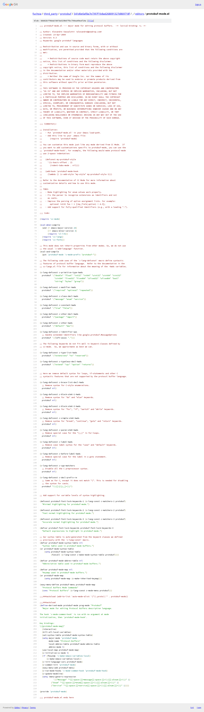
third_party (51, 13)
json (199, 707)
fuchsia (37, 13)
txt (192, 707)
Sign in (198, 4)
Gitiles (17, 707)
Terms (33, 707)
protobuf (65, 13)
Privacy (25, 707)
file (90, 21)
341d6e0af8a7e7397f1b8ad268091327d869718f (102, 13)
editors (139, 13)
